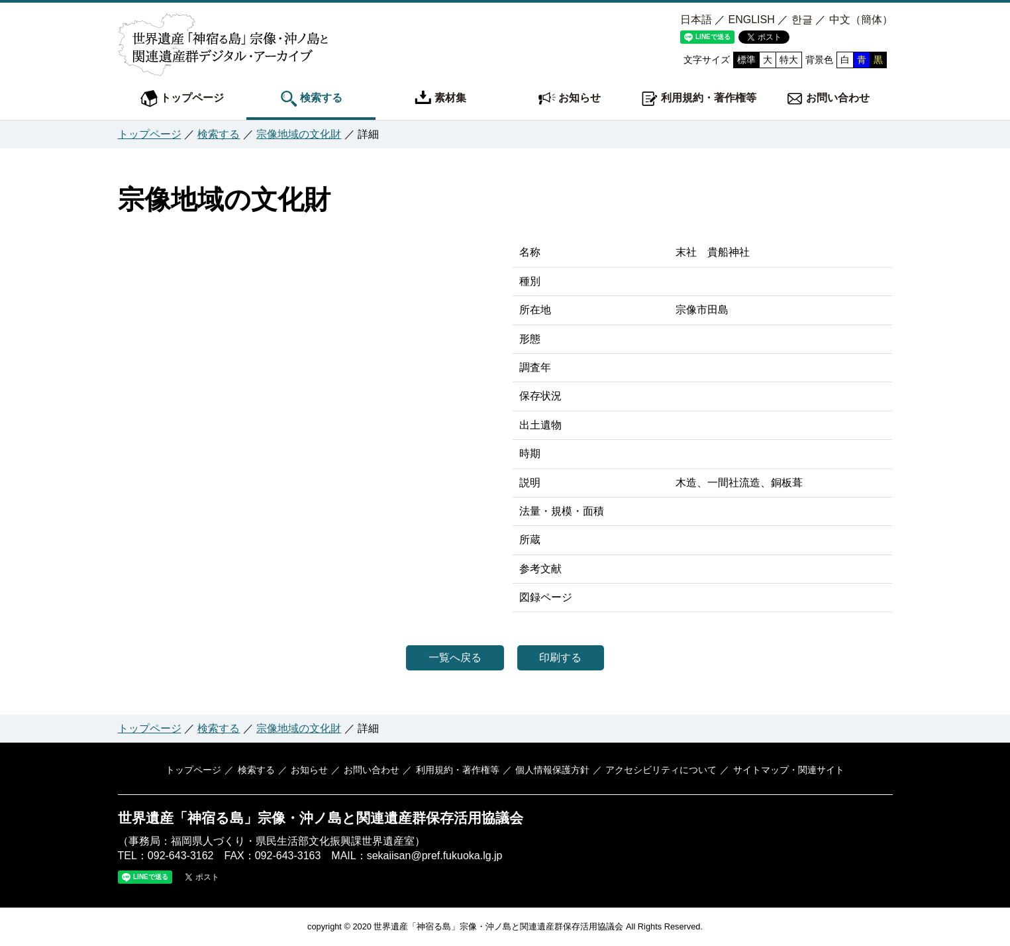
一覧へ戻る (451, 657)
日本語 (696, 19)
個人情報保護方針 (550, 769)
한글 (802, 19)
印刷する (565, 657)
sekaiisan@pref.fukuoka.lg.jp (435, 855)
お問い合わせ (828, 98)
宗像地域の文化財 (298, 134)
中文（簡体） (861, 19)
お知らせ (569, 98)
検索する (311, 98)
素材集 (440, 98)
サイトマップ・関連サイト (784, 769)
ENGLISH (751, 19)
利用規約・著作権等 (698, 98)
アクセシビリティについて (658, 769)
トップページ (182, 98)
